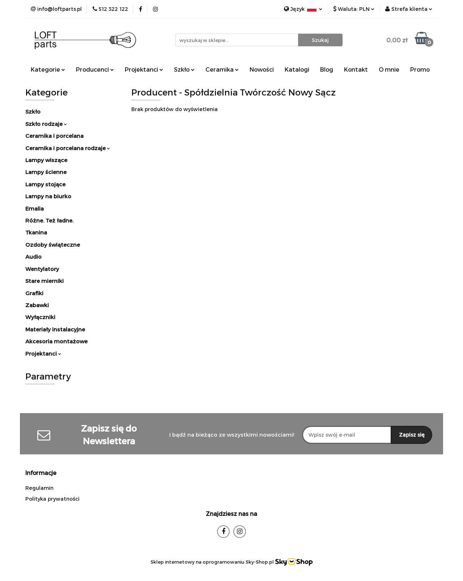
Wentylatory (42, 269)
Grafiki (34, 293)
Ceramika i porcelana (54, 135)
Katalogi (297, 69)
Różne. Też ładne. (49, 220)
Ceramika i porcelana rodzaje (67, 148)
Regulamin (39, 488)
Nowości (262, 69)
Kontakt (356, 69)
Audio (33, 256)
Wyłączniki (40, 317)
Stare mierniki (44, 280)
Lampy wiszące (46, 160)
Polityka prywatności (52, 499)
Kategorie (48, 69)
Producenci (95, 69)
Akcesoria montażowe (56, 341)
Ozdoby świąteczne (52, 244)
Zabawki (37, 305)
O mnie (389, 69)
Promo (420, 69)
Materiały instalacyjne (55, 329)
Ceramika (222, 69)
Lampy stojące (45, 184)
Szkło (184, 69)
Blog (326, 69)
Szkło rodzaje (46, 123)
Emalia (34, 208)
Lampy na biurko (48, 196)
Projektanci (144, 69)
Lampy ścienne (46, 172)
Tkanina (36, 232)
